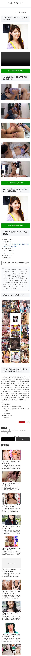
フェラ (23, 244)
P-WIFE (11, 253)
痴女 (8, 246)
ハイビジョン (12, 244)
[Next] (6, 653)
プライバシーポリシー (8, 645)
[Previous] (2, 653)
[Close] (9, 654)
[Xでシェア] (8, 439)
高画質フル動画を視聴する (15, 70)
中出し (19, 244)
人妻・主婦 (13, 246)
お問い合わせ (22, 645)
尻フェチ (4, 432)
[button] (23, 439)
